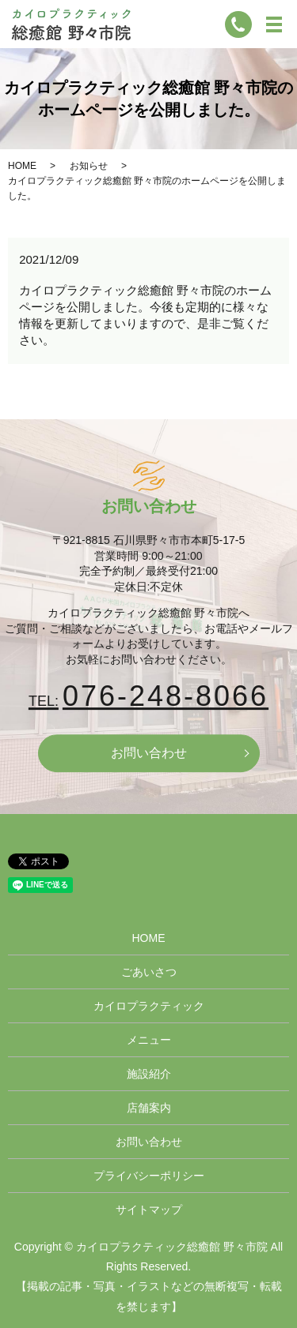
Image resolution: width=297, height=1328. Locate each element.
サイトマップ (149, 1209)
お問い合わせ (149, 753)
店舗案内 (149, 1107)
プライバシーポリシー (148, 1175)
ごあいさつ (149, 972)
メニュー (149, 1040)
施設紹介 (149, 1073)
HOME (22, 165)
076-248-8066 (148, 696)
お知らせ (89, 165)
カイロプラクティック (148, 1006)
